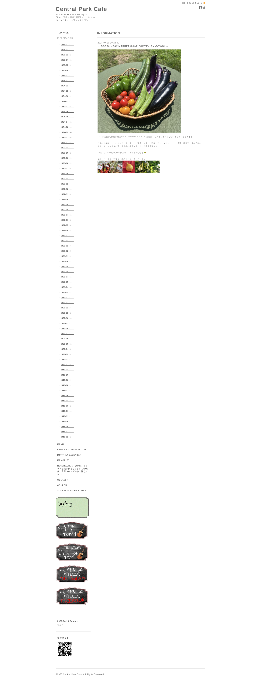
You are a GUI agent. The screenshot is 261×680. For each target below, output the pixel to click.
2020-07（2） (67, 334)
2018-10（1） (67, 421)
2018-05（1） (67, 427)
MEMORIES (63, 460)
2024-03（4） (67, 127)
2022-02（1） (67, 241)
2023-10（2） (67, 153)
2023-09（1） (67, 158)
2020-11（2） (67, 313)
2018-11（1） (67, 416)
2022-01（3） (67, 246)
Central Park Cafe (81, 9)
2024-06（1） (67, 112)
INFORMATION (65, 38)
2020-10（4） (67, 318)
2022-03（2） (67, 235)
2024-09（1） (67, 101)
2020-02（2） (67, 359)
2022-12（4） (67, 189)
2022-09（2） (67, 205)
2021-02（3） (67, 297)
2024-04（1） (67, 122)
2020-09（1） (67, 323)
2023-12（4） (67, 143)
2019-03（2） (67, 406)
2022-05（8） (67, 225)
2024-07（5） (67, 106)
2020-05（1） (67, 344)
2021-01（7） (67, 303)
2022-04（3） (67, 230)
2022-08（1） (67, 210)
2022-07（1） (67, 215)
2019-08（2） (67, 385)
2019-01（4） (67, 411)
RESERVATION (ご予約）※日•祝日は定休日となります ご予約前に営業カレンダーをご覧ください (73, 470)
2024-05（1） (67, 117)
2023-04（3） (67, 179)
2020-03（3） (67, 354)
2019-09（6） (67, 380)
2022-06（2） (67, 220)
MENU (60, 444)
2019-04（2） (67, 401)
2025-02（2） (67, 75)
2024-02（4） (67, 132)
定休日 (60, 625)
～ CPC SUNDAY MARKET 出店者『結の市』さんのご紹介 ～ (133, 46)
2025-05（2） (67, 65)
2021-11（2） (67, 256)
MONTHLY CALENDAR (69, 455)
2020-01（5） (67, 365)
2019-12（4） (67, 370)
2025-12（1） (67, 50)
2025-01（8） (67, 81)
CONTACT (62, 480)
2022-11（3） (67, 194)
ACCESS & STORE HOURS (71, 490)
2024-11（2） (67, 91)
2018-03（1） (67, 432)
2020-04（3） (67, 349)
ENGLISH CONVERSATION (71, 450)
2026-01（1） (67, 44)
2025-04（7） (67, 70)
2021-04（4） (67, 287)
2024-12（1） (67, 86)
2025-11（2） (67, 55)
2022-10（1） (67, 199)
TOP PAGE (63, 33)
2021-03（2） (67, 292)
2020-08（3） (67, 328)
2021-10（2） (67, 261)
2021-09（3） (67, 266)
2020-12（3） (67, 308)
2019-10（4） (67, 375)
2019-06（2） (67, 396)
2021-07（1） (67, 277)
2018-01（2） (67, 437)
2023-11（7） (67, 148)
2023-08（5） (67, 163)
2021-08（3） (67, 272)
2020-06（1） (67, 339)
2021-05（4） (67, 282)
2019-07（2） (67, 390)
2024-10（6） (67, 96)
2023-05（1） (67, 174)
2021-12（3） (67, 251)
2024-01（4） (67, 137)
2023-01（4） (67, 184)
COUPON (62, 485)
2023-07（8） (67, 168)
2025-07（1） (67, 60)
